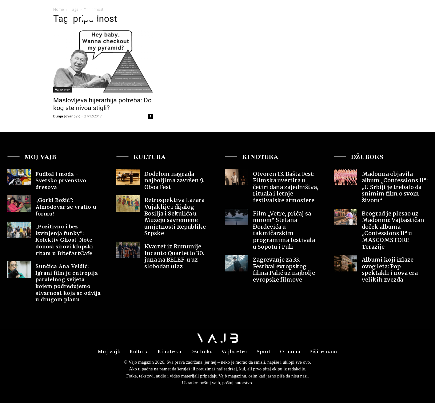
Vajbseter (62, 90)
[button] (382, 16)
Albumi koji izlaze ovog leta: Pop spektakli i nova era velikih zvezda (390, 269)
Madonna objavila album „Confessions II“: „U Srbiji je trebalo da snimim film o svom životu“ (395, 187)
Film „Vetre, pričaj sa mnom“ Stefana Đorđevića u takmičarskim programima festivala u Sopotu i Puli (284, 230)
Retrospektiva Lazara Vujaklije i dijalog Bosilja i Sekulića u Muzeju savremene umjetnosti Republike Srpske (175, 216)
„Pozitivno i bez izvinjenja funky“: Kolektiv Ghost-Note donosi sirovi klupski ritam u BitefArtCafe (64, 239)
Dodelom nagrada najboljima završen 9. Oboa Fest (174, 180)
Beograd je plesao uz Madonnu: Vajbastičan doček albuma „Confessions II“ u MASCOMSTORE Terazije (393, 230)
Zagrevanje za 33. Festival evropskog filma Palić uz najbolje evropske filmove (284, 269)
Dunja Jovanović (66, 116)
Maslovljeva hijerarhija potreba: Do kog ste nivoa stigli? (102, 104)
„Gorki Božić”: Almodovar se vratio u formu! (65, 206)
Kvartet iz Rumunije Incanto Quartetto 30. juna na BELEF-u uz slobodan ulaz (174, 256)
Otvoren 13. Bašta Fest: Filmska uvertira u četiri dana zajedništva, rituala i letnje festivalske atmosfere (285, 187)
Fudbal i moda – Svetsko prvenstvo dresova (60, 180)
